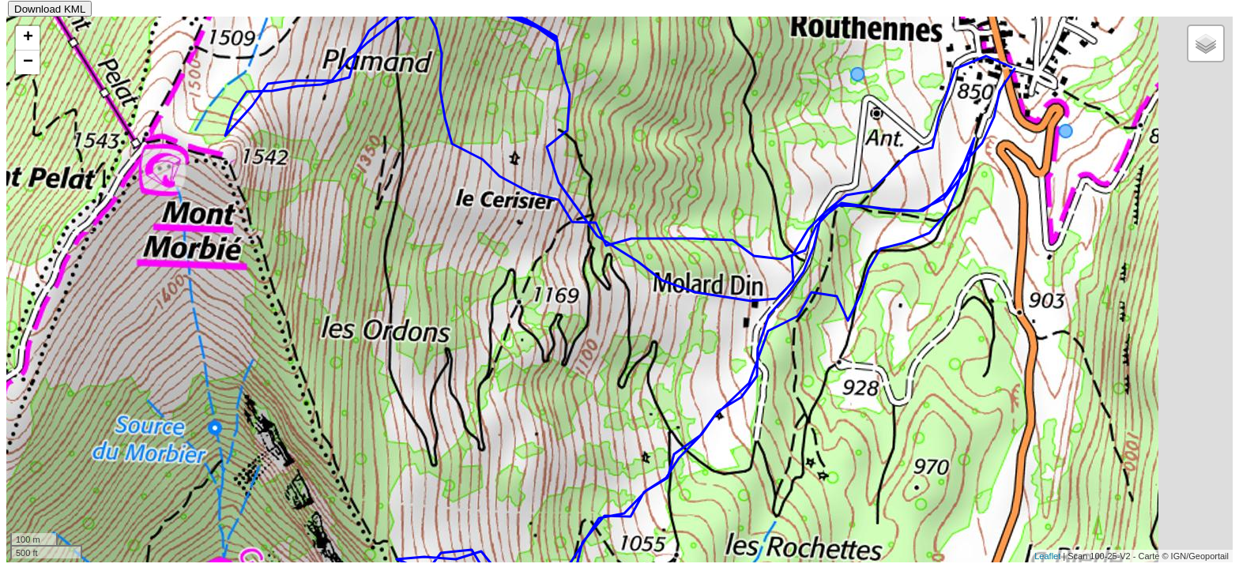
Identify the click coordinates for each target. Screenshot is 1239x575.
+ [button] (28, 38)
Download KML (49, 9)
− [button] (28, 62)
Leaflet (1047, 556)
